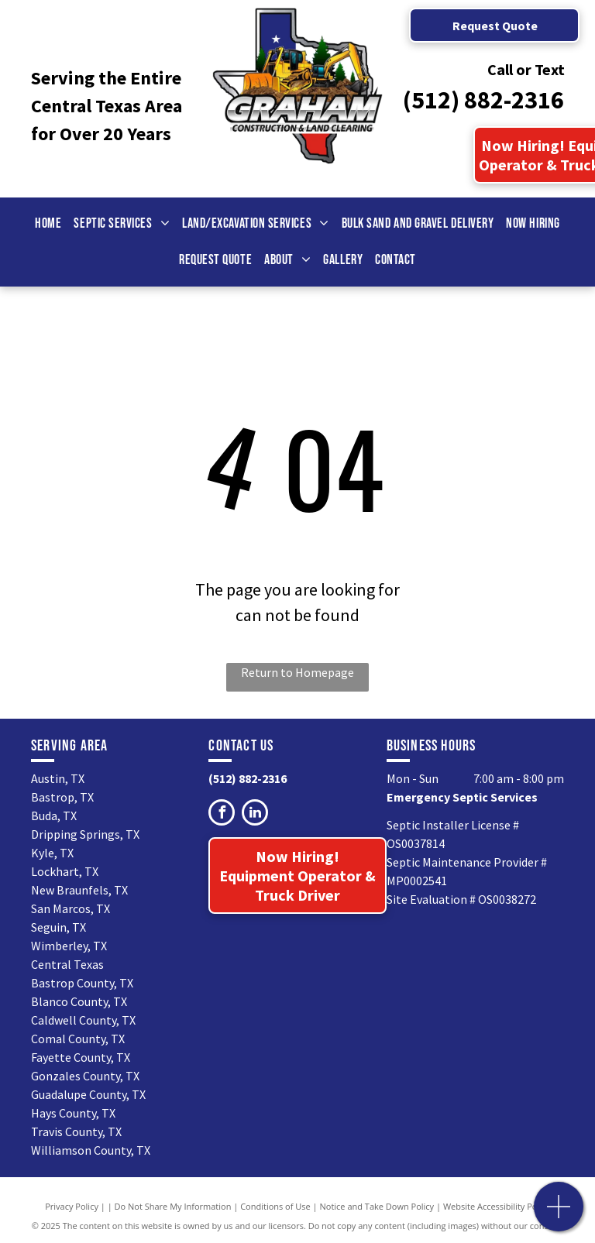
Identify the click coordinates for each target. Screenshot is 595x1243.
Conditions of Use (275, 1206)
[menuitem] (48, 223)
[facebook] (221, 814)
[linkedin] (255, 814)
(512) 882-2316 (483, 99)
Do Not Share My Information (173, 1206)
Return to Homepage (297, 672)
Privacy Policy (71, 1206)
